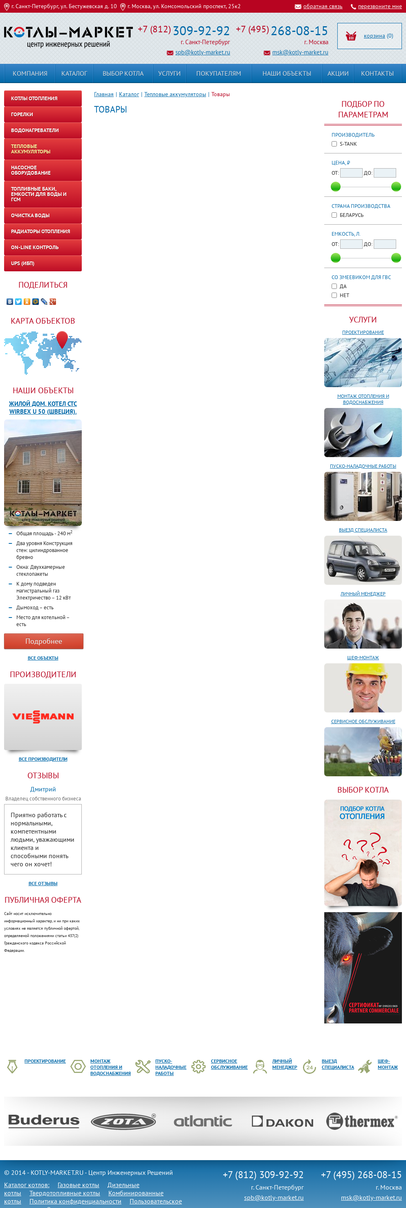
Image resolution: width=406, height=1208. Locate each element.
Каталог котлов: (26, 1185)
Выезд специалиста (363, 530)
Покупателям (218, 73)
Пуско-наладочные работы (363, 466)
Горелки (22, 114)
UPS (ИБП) (22, 263)
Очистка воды (30, 215)
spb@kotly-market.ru (202, 52)
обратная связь (323, 6)
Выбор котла (123, 73)
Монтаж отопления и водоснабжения (363, 399)
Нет (344, 295)
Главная (104, 94)
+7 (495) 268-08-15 (361, 1174)
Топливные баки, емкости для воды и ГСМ (39, 194)
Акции (338, 73)
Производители (43, 674)
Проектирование (363, 332)
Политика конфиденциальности (75, 1201)
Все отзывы (43, 883)
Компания (30, 73)
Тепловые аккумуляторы (175, 94)
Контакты (377, 73)
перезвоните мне (380, 6)
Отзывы (43, 775)
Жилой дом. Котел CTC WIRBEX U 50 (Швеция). (43, 407)
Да (343, 286)
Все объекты (43, 658)
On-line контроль (34, 247)
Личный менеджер (363, 593)
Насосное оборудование (31, 170)
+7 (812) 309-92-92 (263, 1174)
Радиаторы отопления (40, 231)
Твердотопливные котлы (64, 1193)
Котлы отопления (34, 98)
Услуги (363, 319)
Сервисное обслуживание (363, 721)
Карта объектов (43, 321)
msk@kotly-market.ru (300, 52)
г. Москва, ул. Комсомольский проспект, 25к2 (184, 6)
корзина (374, 35)
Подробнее (43, 641)
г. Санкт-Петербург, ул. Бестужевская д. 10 (64, 6)
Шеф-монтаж (363, 657)
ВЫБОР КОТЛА (363, 789)
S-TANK (348, 143)
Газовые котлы (78, 1185)
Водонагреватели (35, 130)
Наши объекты (43, 390)
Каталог (129, 94)
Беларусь (351, 215)
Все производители (43, 759)
